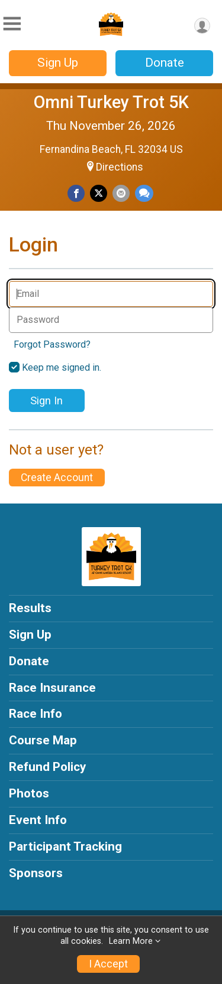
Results (30, 608)
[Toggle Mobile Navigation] (12, 24)
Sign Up (57, 62)
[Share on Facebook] (76, 193)
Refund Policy (47, 767)
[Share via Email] (121, 193)
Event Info (38, 820)
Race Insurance (52, 688)
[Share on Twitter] (98, 193)
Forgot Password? (52, 344)
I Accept (108, 964)
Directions (119, 167)
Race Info (35, 714)
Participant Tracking (65, 846)
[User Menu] (202, 26)
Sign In (46, 400)
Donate (164, 62)
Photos (29, 793)
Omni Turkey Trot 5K (111, 102)
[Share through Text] (144, 193)
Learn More (131, 941)
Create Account (57, 477)
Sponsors (36, 873)
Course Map (43, 740)
